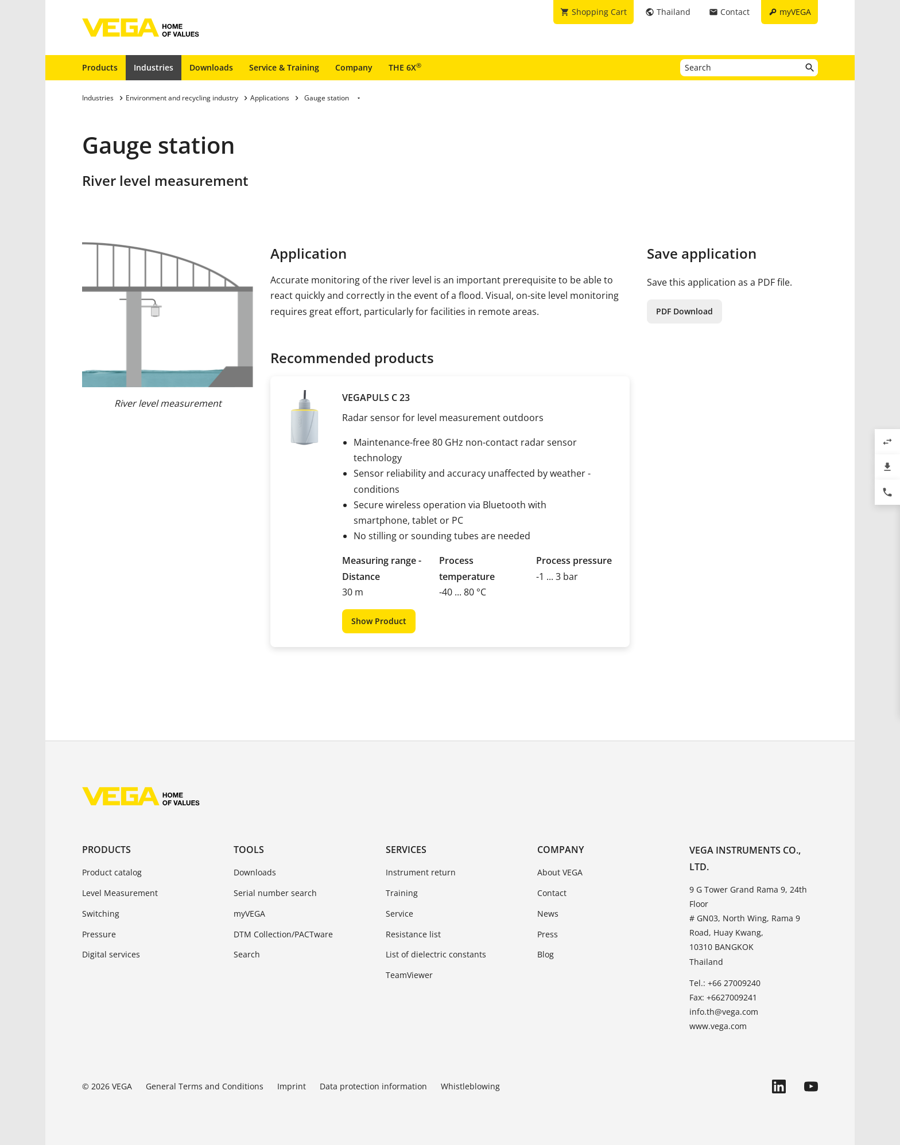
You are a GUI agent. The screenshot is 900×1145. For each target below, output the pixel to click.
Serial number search (275, 892)
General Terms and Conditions (204, 1086)
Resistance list (413, 934)
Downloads (211, 67)
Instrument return (421, 872)
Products (100, 67)
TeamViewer (409, 974)
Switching (100, 913)
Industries (153, 67)
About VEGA (560, 872)
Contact (552, 892)
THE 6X (405, 67)
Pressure (99, 934)
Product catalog (112, 872)
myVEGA (249, 913)
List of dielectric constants (436, 954)
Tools (249, 849)
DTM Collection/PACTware (283, 934)
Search (247, 954)
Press (547, 934)
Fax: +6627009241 (723, 997)
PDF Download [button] (684, 311)
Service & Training (284, 67)
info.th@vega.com (723, 1011)
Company (354, 67)
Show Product (378, 621)
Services (406, 849)
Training (402, 892)
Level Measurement (120, 892)
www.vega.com (718, 1026)
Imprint (291, 1086)
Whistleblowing (470, 1086)
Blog (545, 954)
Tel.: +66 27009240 (725, 982)
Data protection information (373, 1086)
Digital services (111, 954)
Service (399, 913)
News (547, 913)
